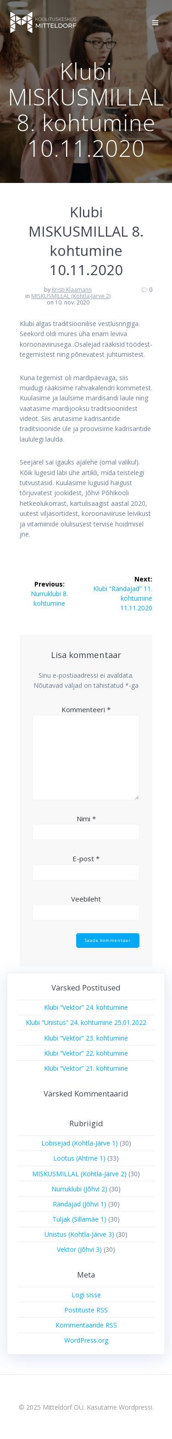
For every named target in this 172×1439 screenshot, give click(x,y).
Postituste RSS (86, 1310)
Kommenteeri (86, 709)
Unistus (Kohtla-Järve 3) (79, 1234)
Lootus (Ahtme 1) (79, 1158)
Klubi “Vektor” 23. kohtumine (86, 1038)
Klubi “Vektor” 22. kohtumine (86, 1053)
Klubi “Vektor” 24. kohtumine (86, 1007)
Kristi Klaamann (72, 289)
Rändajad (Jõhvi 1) (79, 1204)
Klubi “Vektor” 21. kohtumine (86, 1068)
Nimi (86, 818)
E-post (86, 858)
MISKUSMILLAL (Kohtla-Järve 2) (71, 296)
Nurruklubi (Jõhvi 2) (79, 1188)
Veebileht (86, 898)
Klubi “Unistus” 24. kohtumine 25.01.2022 (86, 1022)
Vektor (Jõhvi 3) (79, 1249)
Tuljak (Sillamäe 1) (79, 1219)
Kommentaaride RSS (86, 1325)
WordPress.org (86, 1340)
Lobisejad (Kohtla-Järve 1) (79, 1143)
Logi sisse (86, 1294)
